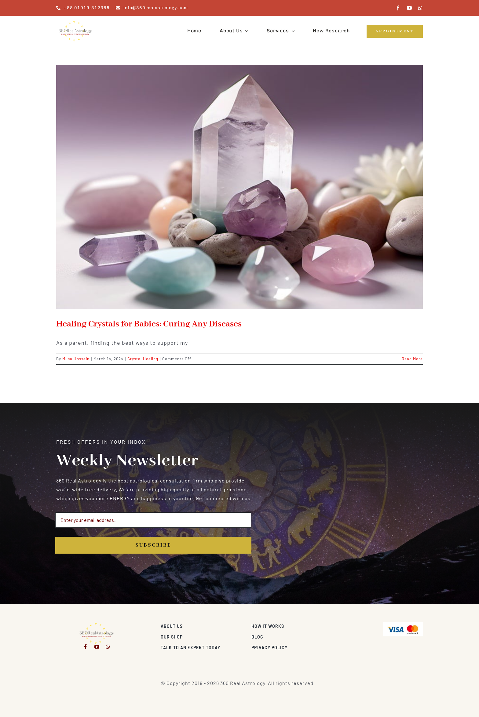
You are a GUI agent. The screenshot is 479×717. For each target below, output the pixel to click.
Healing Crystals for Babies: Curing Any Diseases (149, 324)
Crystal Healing (142, 358)
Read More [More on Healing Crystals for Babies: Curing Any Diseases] (412, 358)
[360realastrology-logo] (75, 23)
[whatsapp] (420, 7)
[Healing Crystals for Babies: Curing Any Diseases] (239, 187)
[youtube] (409, 7)
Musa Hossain (76, 358)
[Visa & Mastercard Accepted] (403, 625)
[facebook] (398, 7)
